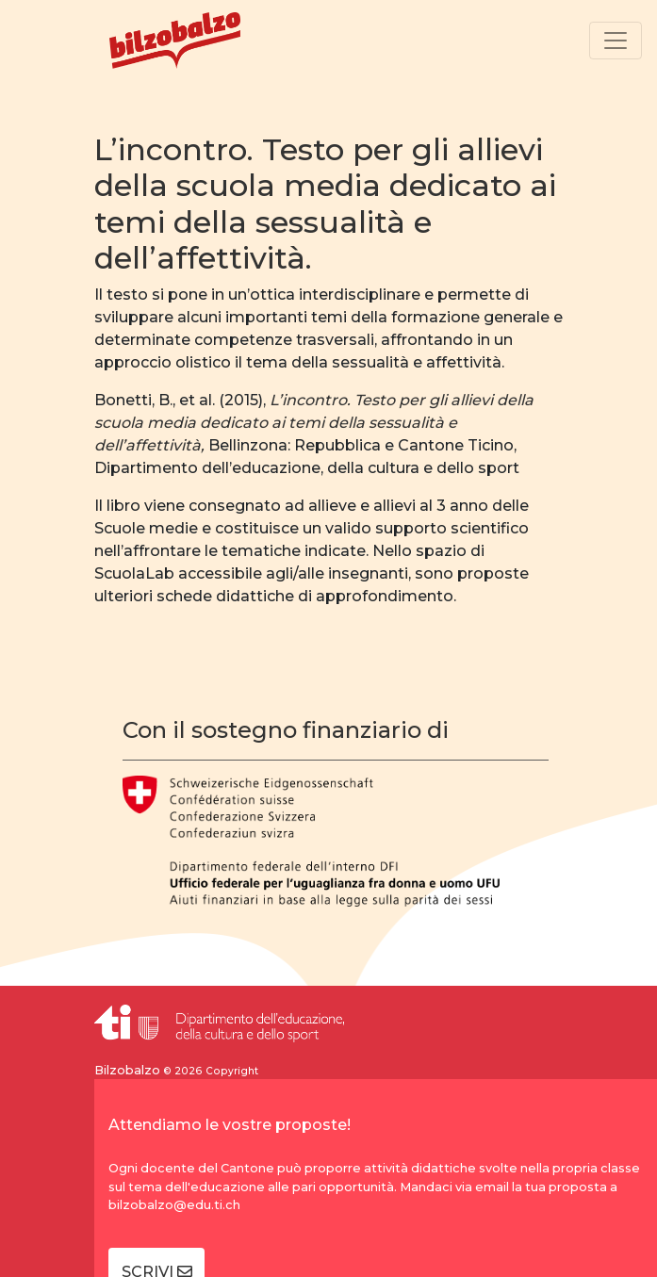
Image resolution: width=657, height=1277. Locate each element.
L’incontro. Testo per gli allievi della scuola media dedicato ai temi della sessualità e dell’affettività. (325, 203)
